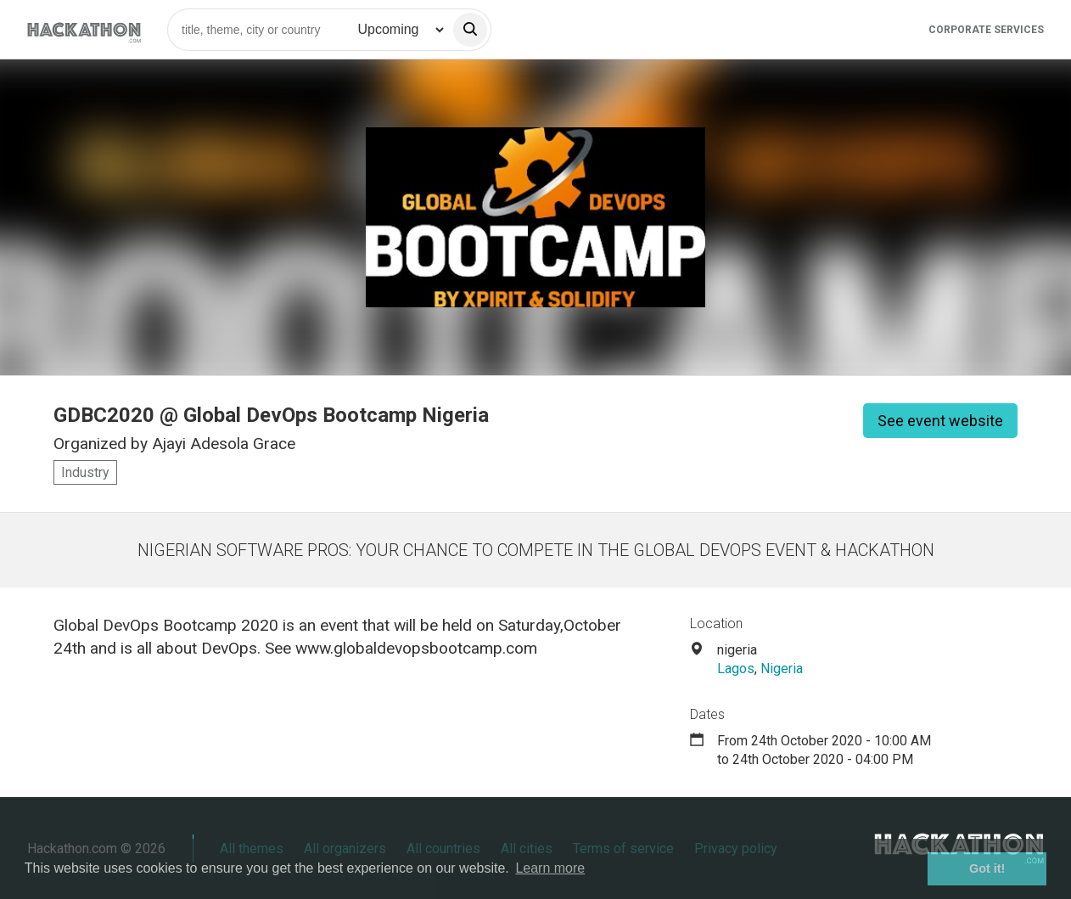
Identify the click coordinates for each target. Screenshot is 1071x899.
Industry (85, 472)
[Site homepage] (84, 29)
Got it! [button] (987, 868)
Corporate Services (986, 30)
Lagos (735, 668)
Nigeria (781, 668)
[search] (470, 30)
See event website (940, 421)
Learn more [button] (550, 868)
